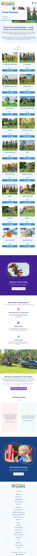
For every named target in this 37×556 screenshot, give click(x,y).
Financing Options (18, 529)
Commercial (18, 507)
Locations (18, 547)
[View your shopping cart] (32, 3)
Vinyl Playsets (18, 496)
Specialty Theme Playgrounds (18, 512)
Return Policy (18, 537)
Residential (18, 494)
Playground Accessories (18, 517)
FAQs (18, 539)
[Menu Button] (35, 3)
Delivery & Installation (18, 534)
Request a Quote (18, 545)
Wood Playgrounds (18, 509)
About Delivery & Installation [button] (17, 388)
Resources (18, 504)
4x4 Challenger (5, 18)
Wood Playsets (18, 499)
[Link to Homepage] (9, 3)
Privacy (24, 552)
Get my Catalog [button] (17, 473)
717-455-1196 (18, 491)
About (18, 522)
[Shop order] (18, 49)
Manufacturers (18, 532)
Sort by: (18, 47)
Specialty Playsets (18, 501)
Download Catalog (18, 527)
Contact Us (18, 542)
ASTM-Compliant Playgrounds (18, 514)
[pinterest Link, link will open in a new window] (19, 554)
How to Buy (18, 525)
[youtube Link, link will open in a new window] (21, 554)
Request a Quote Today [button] (18, 288)
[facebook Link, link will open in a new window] (16, 554)
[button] (17, 400)
